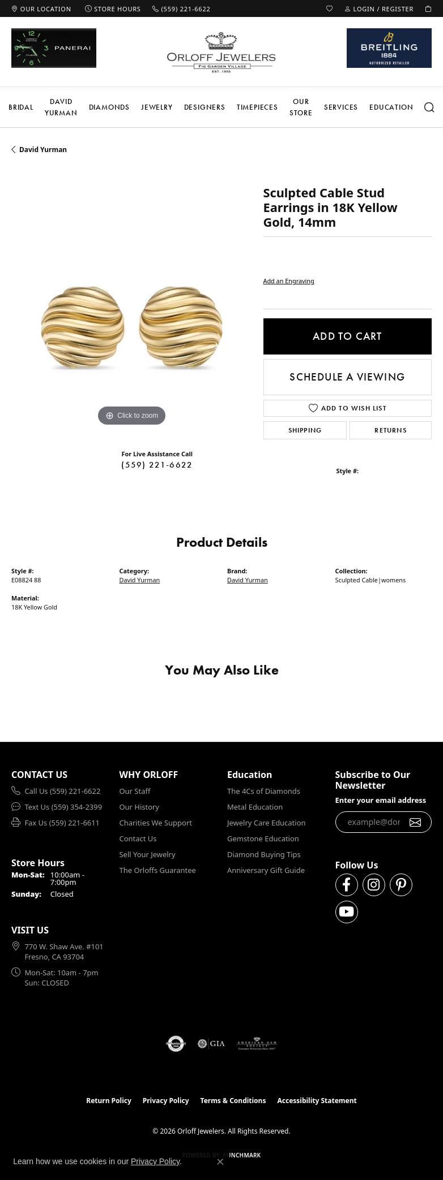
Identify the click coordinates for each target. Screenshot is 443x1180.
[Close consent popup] (220, 1162)
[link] (41, 8)
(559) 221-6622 (157, 464)
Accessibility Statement (316, 1100)
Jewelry (157, 107)
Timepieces (257, 107)
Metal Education (255, 807)
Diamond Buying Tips (264, 854)
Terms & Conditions (233, 1100)
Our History (139, 807)
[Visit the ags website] (257, 1043)
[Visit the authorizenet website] (175, 1043)
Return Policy (108, 1100)
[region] (131, 309)
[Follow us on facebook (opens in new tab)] (346, 885)
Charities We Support (156, 823)
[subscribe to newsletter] (415, 822)
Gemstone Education (263, 838)
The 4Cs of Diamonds (263, 791)
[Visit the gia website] (211, 1043)
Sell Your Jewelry (148, 854)
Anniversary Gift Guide (266, 870)
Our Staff (135, 791)
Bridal (20, 107)
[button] (329, 8)
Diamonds (109, 107)
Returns (390, 430)
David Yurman (61, 107)
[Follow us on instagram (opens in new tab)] (374, 885)
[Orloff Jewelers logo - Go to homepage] (221, 52)
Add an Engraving (288, 280)
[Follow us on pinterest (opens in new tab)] (401, 885)
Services (341, 107)
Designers (204, 107)
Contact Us (138, 838)
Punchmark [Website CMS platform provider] (242, 1155)
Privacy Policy (166, 1100)
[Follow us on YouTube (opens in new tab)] (346, 912)
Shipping (305, 430)
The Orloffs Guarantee (158, 870)
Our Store (301, 107)
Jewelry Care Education (266, 823)
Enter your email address (381, 800)
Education (391, 107)
